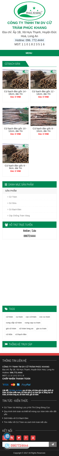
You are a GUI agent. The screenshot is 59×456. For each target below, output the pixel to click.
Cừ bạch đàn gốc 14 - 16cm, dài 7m (15, 92)
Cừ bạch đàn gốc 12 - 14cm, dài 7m (43, 92)
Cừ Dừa (11, 203)
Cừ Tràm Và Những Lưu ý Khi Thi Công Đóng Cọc (27, 407)
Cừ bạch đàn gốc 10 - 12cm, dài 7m (15, 129)
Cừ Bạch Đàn (14, 209)
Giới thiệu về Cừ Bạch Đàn (16, 418)
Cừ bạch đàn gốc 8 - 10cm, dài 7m (43, 129)
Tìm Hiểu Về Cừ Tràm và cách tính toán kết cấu (25, 422)
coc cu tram (44, 317)
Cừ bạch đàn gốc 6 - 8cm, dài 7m (15, 166)
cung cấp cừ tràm (14, 323)
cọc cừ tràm (31, 317)
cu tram (19, 317)
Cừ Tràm (12, 197)
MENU (29, 53)
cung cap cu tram (32, 323)
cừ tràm (9, 317)
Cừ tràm (12, 390)
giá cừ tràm (11, 328)
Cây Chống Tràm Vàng (18, 215)
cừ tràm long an (26, 328)
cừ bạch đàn (20, 334)
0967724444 (19, 445)
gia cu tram (41, 328)
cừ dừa (9, 334)
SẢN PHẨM (11, 190)
